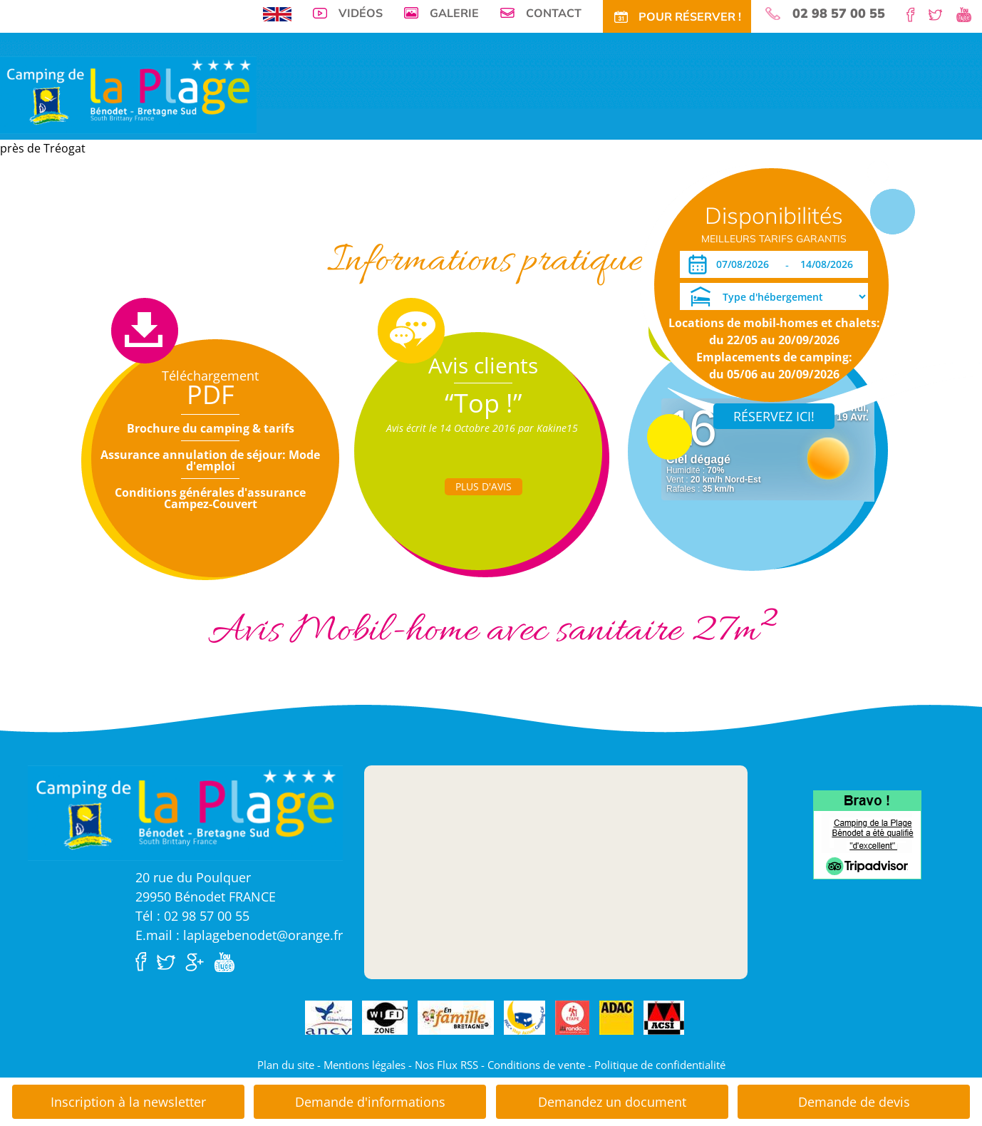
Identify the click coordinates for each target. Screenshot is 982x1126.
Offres (377, 219)
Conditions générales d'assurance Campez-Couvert (210, 498)
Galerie (454, 13)
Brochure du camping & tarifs (210, 428)
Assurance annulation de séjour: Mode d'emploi (210, 460)
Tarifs (335, 219)
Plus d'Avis (483, 486)
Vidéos (360, 13)
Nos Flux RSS (446, 1065)
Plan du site (285, 1065)
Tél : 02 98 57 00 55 (192, 915)
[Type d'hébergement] (774, 296)
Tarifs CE (424, 219)
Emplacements (216, 219)
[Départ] (830, 264)
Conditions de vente (536, 1065)
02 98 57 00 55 (838, 13)
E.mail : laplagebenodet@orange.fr (239, 935)
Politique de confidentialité (659, 1065)
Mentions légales (364, 1065)
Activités (478, 219)
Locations (285, 219)
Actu (575, 219)
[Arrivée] (745, 264)
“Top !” (483, 403)
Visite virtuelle (134, 219)
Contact (554, 13)
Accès (612, 219)
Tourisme (531, 219)
